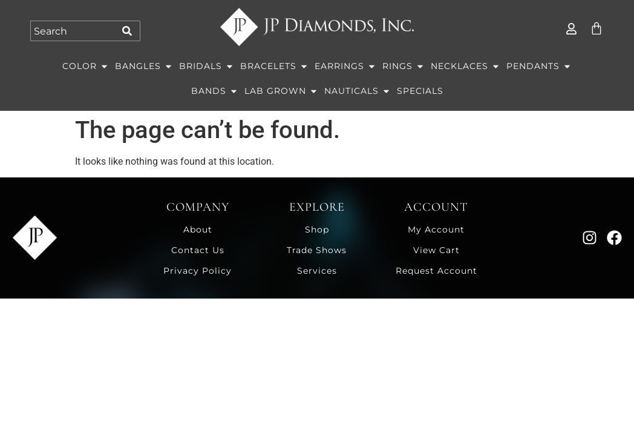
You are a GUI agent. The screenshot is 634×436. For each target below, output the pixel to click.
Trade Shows (317, 250)
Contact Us (197, 250)
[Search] (128, 31)
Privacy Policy (197, 270)
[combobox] (73, 31)
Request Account (436, 270)
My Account (436, 229)
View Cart (436, 250)
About (197, 229)
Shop (317, 229)
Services (317, 270)
